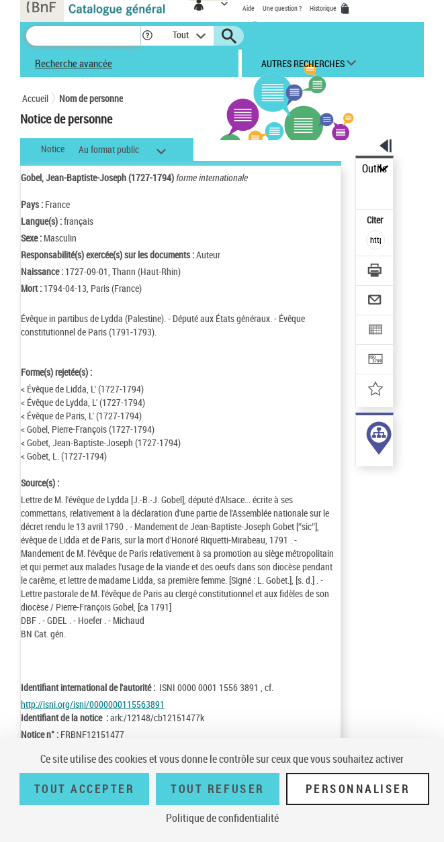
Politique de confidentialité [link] (222, 817)
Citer (376, 219)
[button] (147, 36)
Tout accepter (84, 789)
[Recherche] (83, 36)
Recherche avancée (73, 63)
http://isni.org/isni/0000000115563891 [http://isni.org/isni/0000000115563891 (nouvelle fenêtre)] (93, 704)
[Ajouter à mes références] (376, 390)
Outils (374, 169)
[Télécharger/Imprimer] (376, 272)
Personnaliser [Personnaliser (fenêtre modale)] (358, 789)
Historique (324, 8)
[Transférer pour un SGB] (376, 360)
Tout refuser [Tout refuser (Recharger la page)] (217, 789)
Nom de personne (91, 98)
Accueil (35, 98)
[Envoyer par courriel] (376, 301)
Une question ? (282, 8)
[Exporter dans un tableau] (376, 331)
